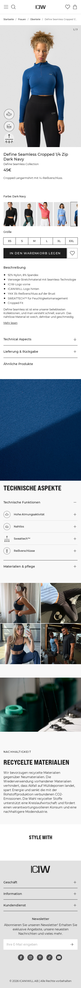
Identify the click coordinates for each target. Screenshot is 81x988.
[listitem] (11, 214)
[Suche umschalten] (13, 7)
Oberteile (35, 19)
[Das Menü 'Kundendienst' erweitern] (40, 905)
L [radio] (47, 241)
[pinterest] (40, 957)
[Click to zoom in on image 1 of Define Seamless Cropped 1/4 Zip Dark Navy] (40, 86)
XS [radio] (9, 241)
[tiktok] (49, 957)
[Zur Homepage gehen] (40, 7)
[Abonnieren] (72, 944)
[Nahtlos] (9, 126)
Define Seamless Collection (21, 164)
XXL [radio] (71, 241)
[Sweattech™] (9, 138)
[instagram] (30, 957)
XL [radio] (59, 241)
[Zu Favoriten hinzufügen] (72, 253)
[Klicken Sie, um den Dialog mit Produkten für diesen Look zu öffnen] (20, 603)
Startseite (8, 19)
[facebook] (21, 957)
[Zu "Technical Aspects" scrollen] (40, 339)
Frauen (22, 19)
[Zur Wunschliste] (67, 7)
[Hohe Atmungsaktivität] (9, 114)
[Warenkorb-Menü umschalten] (75, 7)
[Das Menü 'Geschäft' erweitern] (40, 882)
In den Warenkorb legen (35, 253)
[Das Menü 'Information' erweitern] (40, 893)
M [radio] (34, 241)
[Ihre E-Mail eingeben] (34, 944)
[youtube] (59, 957)
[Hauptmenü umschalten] (6, 7)
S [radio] (22, 241)
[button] (40, 352)
